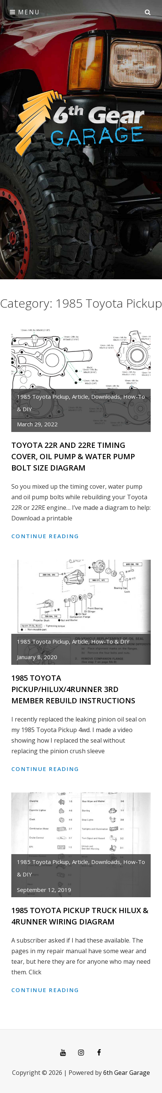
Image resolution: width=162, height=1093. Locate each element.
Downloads (105, 396)
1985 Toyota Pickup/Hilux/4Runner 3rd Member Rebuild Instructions (73, 689)
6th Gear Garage (126, 1072)
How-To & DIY (110, 641)
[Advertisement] (81, 109)
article (80, 396)
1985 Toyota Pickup (43, 396)
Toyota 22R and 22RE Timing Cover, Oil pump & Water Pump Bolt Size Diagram (73, 456)
